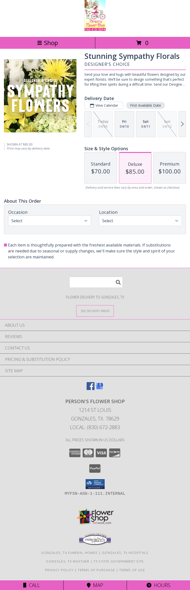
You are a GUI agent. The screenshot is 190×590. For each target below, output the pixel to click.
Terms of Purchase (96, 570)
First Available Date (145, 105)
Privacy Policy (59, 570)
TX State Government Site (119, 561)
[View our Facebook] (91, 388)
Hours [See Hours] (158, 585)
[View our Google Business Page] (99, 388)
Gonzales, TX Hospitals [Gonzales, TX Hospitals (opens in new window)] (125, 552)
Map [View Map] (95, 585)
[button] (95, 484)
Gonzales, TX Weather (67, 561)
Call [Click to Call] (31, 585)
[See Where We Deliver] (95, 310)
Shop (47, 43)
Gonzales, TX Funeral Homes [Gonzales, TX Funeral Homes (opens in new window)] (69, 552)
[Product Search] (96, 282)
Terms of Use (132, 570)
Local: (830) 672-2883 (95, 427)
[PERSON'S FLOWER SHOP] (95, 29)
